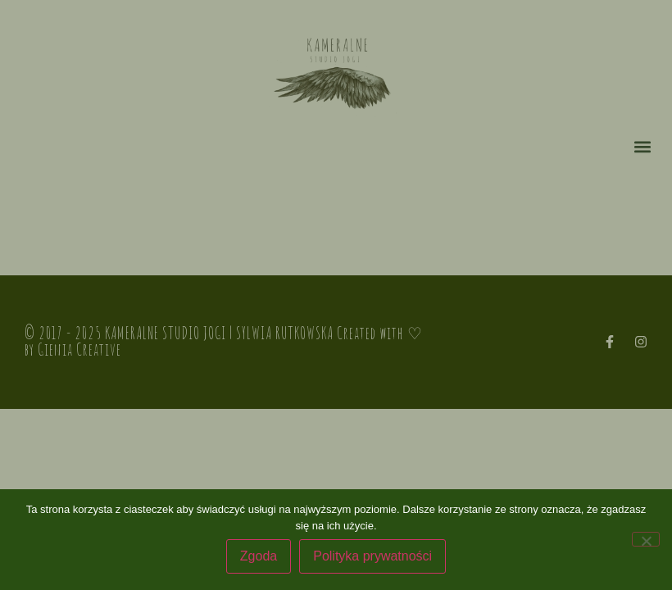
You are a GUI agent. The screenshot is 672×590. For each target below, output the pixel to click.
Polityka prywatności (372, 556)
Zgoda (258, 556)
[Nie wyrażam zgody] (646, 539)
